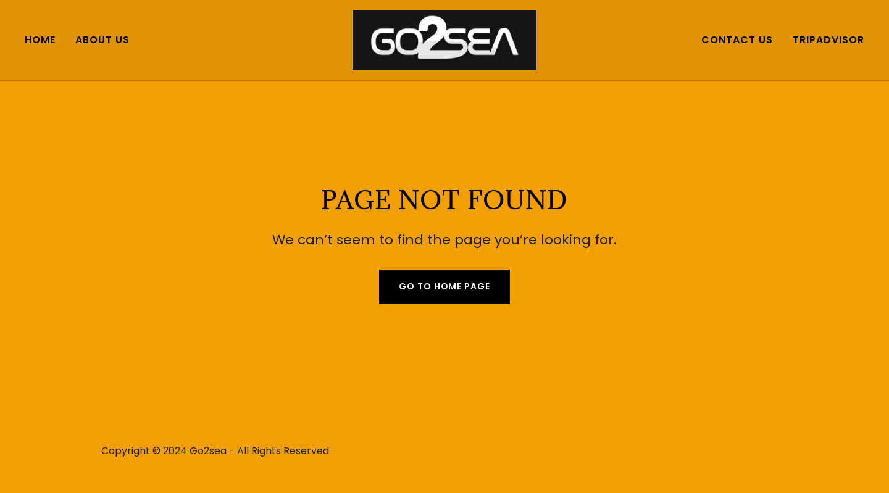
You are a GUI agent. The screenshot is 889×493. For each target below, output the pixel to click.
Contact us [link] (737, 40)
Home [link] (40, 40)
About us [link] (102, 40)
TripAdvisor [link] (828, 40)
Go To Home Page (444, 286)
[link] (445, 39)
